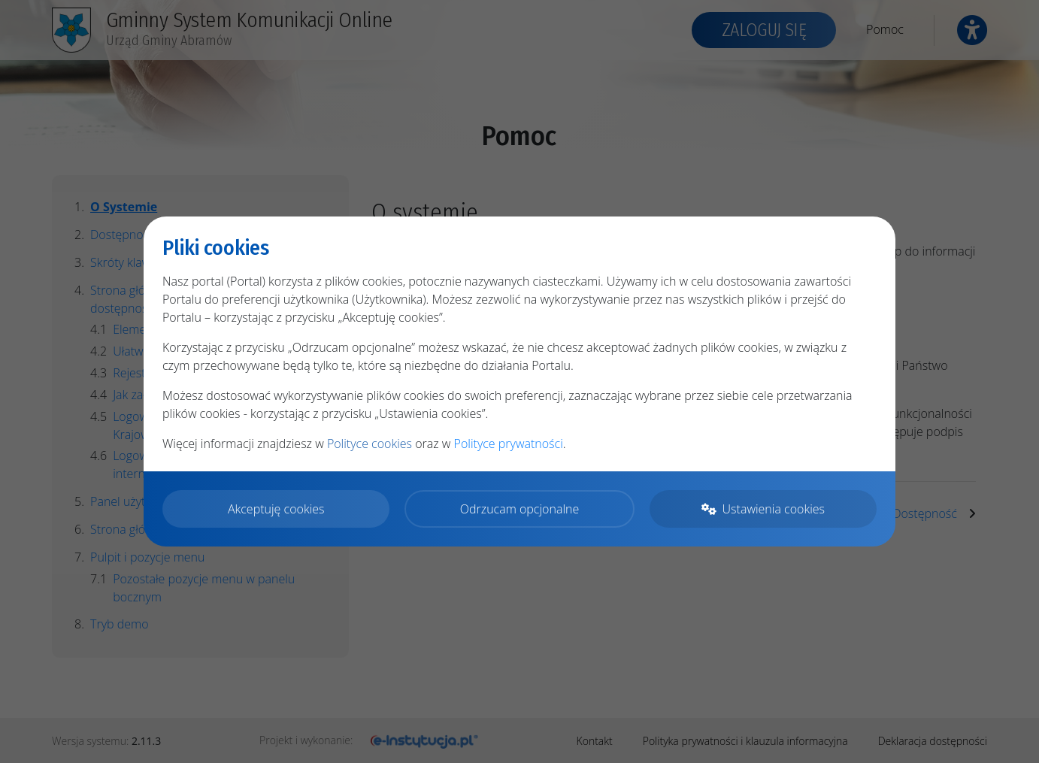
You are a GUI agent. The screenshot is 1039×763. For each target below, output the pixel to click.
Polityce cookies (369, 443)
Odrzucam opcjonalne (519, 509)
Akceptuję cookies (276, 509)
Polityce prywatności (508, 443)
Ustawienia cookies (763, 509)
